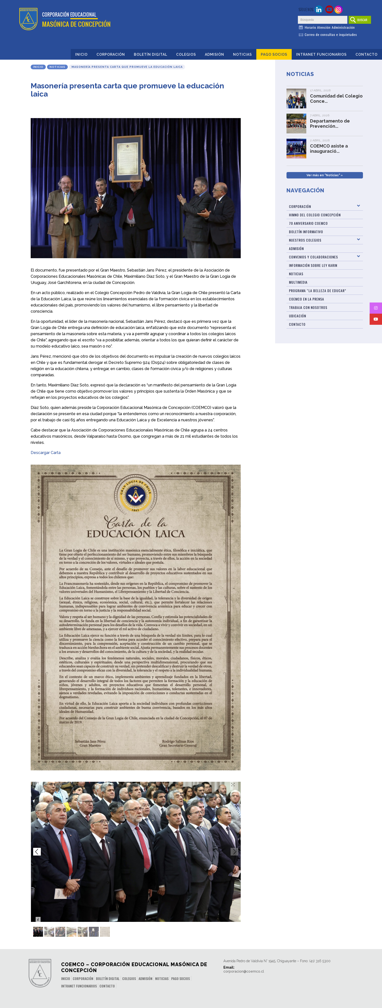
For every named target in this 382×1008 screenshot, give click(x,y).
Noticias (242, 54)
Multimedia (298, 282)
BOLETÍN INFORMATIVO (306, 231)
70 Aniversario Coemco (308, 223)
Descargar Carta (46, 452)
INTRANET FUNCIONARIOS (321, 54)
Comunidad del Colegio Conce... (336, 98)
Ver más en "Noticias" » (325, 175)
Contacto (367, 54)
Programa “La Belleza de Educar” (317, 290)
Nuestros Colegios (305, 240)
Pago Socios (274, 54)
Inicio (81, 54)
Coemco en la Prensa (306, 299)
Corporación (110, 54)
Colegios (186, 54)
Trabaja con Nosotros (308, 307)
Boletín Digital (150, 54)
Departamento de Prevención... (330, 123)
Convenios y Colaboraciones (313, 256)
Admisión (214, 54)
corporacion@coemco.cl (243, 971)
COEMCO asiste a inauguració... (329, 148)
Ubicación (297, 315)
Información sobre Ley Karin (313, 265)
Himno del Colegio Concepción (315, 214)
